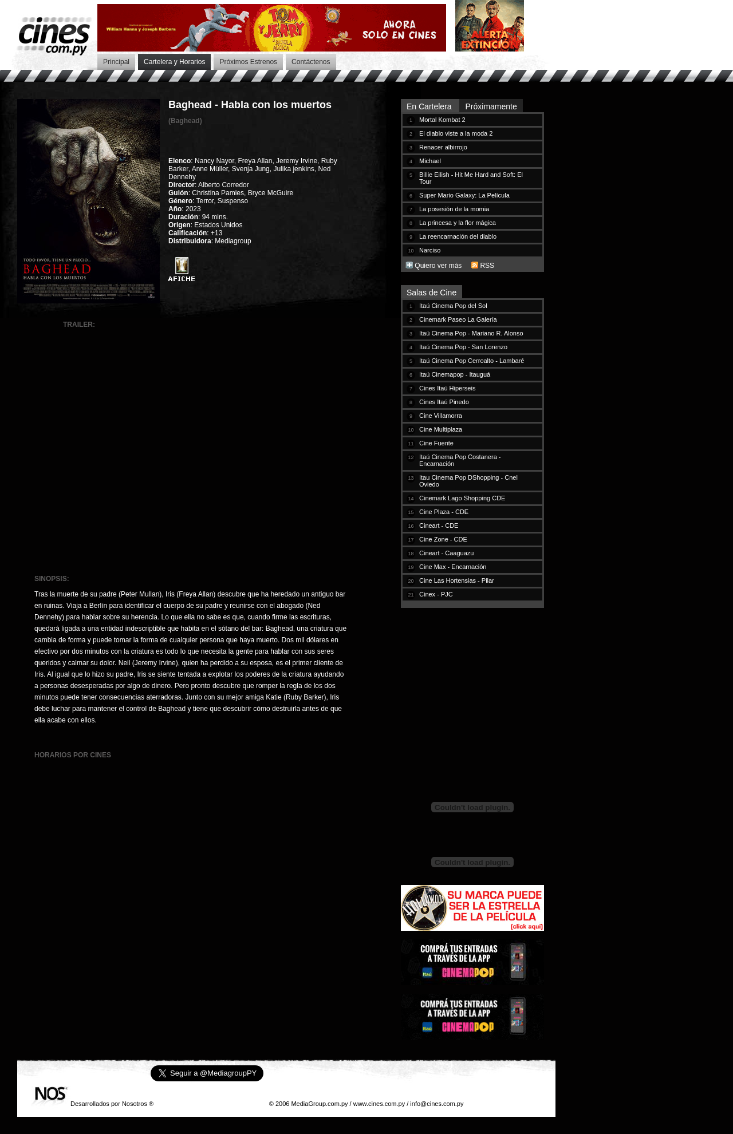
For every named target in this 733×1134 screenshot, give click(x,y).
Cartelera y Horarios (174, 62)
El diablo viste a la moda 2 (455, 133)
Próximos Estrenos (248, 62)
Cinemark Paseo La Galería (458, 319)
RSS (487, 266)
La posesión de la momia (454, 209)
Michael (430, 160)
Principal (116, 62)
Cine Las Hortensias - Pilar (456, 580)
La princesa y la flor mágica (457, 222)
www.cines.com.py (379, 1103)
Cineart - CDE (438, 525)
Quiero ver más (438, 266)
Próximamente (491, 106)
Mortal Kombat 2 (442, 119)
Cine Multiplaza (440, 429)
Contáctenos (310, 62)
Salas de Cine (431, 292)
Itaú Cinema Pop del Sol (453, 305)
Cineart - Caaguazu (446, 553)
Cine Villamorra (440, 415)
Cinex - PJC (436, 594)
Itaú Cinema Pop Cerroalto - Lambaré (471, 360)
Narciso (429, 250)
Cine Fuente (436, 443)
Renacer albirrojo (443, 147)
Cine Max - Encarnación (452, 566)
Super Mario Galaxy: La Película (464, 195)
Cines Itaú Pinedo (444, 401)
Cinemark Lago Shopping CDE (462, 498)
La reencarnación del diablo (457, 236)
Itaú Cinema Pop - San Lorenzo (463, 346)
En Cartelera (430, 106)
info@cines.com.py (436, 1103)
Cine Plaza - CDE (443, 511)
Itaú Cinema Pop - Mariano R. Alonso (471, 333)
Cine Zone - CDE (443, 539)
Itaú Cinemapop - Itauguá (454, 374)
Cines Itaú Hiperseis (447, 388)
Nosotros (134, 1103)
